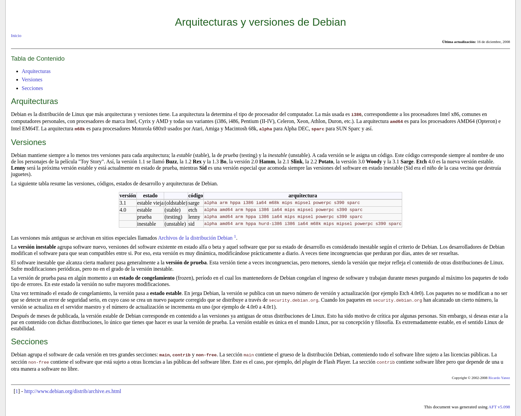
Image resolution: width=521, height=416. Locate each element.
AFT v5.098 (499, 404)
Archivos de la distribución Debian (195, 237)
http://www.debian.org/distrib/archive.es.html (72, 389)
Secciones (32, 88)
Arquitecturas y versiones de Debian (260, 22)
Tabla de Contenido (38, 58)
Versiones (32, 79)
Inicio (16, 35)
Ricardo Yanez (499, 376)
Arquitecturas (36, 71)
